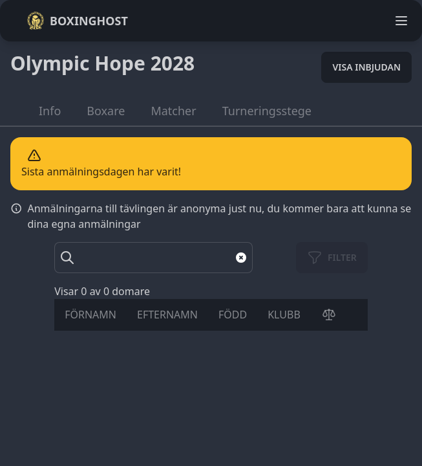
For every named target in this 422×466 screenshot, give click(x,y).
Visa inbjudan (366, 67)
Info (50, 110)
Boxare (106, 110)
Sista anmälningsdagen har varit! (101, 171)
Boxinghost (77, 21)
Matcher (173, 110)
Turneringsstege (266, 110)
